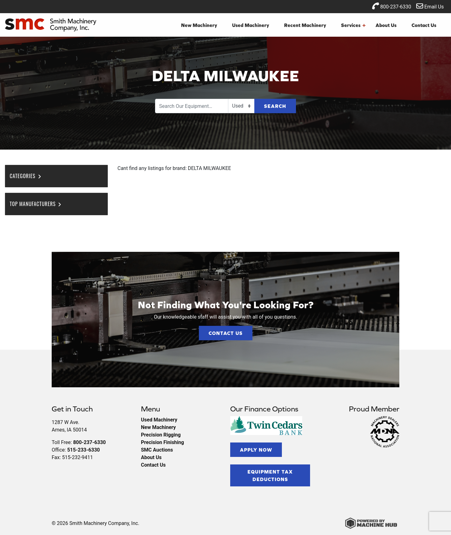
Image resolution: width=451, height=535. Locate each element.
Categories (26, 176)
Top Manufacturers (36, 204)
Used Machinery (250, 25)
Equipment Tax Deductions (270, 475)
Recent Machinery (305, 25)
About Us (386, 25)
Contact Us (424, 25)
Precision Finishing (162, 442)
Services (353, 25)
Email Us (430, 6)
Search (275, 106)
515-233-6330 (83, 450)
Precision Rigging (161, 435)
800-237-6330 (391, 6)
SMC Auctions (157, 450)
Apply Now (256, 450)
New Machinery (199, 25)
